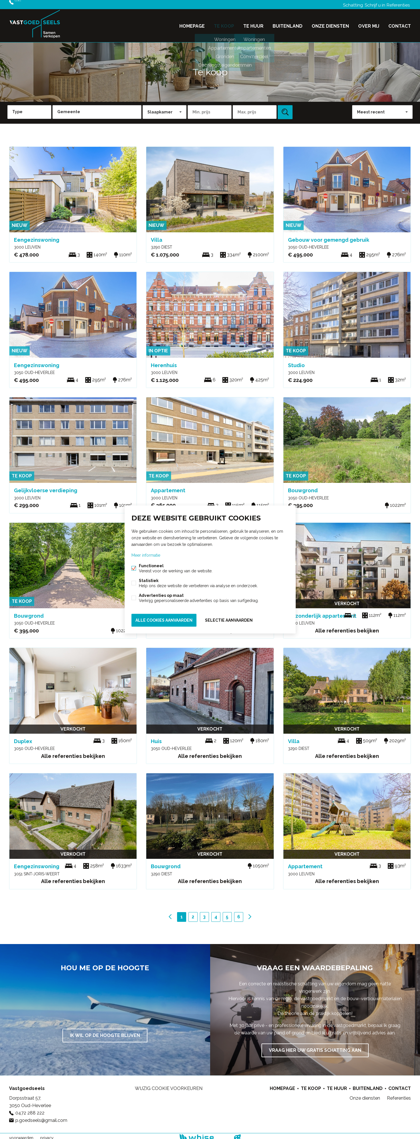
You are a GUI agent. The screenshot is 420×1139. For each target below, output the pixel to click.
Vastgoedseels (27, 1085)
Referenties (397, 4)
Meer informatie (145, 556)
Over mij (368, 24)
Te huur (253, 24)
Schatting (346, 4)
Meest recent (371, 108)
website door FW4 (237, 1134)
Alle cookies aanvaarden (163, 619)
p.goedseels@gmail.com (41, 1117)
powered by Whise (203, 1134)
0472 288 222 (29, 4)
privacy (47, 1134)
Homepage (192, 24)
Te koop (224, 24)
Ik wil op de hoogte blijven (105, 1032)
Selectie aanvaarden (229, 619)
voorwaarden (21, 1134)
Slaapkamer (160, 108)
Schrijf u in (370, 4)
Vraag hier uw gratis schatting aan (315, 1046)
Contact (399, 24)
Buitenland (288, 24)
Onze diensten (330, 24)
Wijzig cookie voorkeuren (168, 1085)
